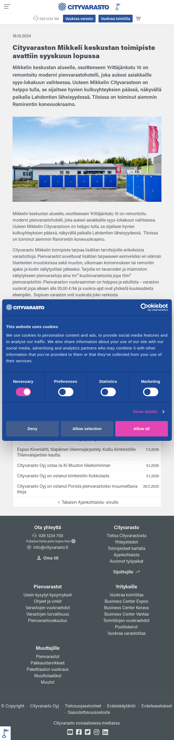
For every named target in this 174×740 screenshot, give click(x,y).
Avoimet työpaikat (126, 561)
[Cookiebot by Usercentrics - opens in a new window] (144, 307)
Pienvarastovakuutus (47, 620)
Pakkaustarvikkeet (48, 663)
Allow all (141, 428)
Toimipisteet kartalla (126, 548)
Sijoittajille (126, 571)
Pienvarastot (48, 586)
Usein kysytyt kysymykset (47, 594)
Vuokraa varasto (79, 18)
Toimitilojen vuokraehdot (126, 620)
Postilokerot (126, 626)
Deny (32, 428)
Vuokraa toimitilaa (126, 594)
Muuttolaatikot (47, 675)
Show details (145, 411)
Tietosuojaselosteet (83, 705)
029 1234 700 (49, 18)
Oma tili (47, 558)
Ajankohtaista (126, 554)
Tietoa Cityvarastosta (126, 535)
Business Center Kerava (126, 607)
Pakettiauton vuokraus (48, 669)
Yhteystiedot (126, 542)
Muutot (47, 682)
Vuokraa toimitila (115, 18)
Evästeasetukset (156, 705)
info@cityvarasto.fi (47, 547)
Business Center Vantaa (126, 614)
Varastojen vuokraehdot (48, 607)
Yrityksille (126, 586)
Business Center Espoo (126, 601)
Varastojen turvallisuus (47, 614)
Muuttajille (48, 648)
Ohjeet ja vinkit (48, 601)
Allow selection (86, 428)
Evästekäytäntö (121, 705)
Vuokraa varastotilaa (126, 633)
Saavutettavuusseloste (89, 712)
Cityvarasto (126, 527)
